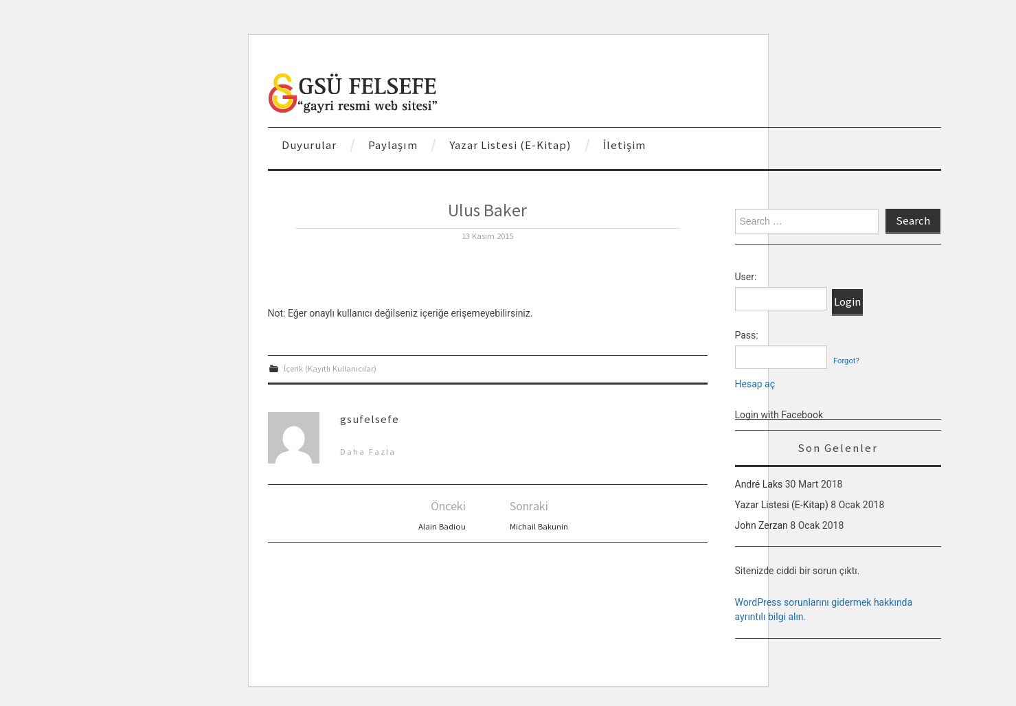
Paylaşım (393, 144)
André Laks (759, 484)
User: (746, 276)
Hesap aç (755, 383)
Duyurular (309, 144)
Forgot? (846, 360)
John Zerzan (761, 525)
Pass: (746, 335)
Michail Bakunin (539, 526)
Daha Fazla (368, 451)
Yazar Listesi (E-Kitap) (510, 144)
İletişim (624, 144)
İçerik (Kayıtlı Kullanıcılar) (330, 368)
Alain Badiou (442, 526)
